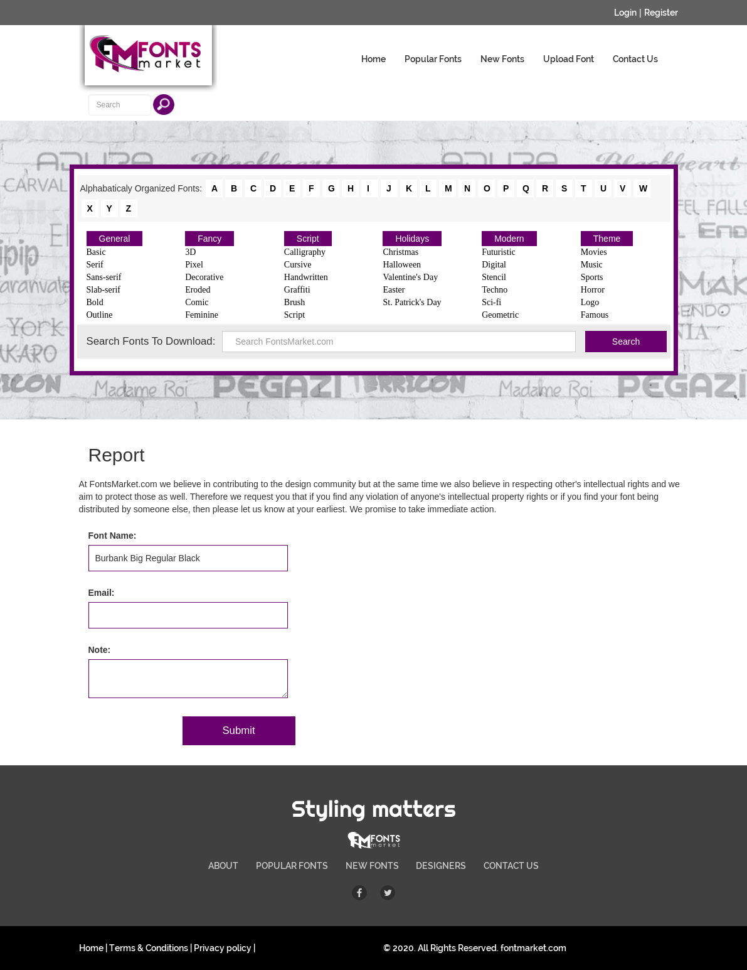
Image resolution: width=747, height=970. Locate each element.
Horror (593, 289)
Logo (590, 302)
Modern (509, 239)
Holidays (412, 239)
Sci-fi (491, 302)
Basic (96, 252)
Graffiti (297, 289)
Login (625, 13)
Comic (196, 302)
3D (190, 252)
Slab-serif (103, 289)
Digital (494, 264)
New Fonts (502, 59)
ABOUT (223, 866)
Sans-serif (104, 277)
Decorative (204, 277)
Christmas (400, 252)
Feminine (201, 315)
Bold (95, 302)
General (114, 239)
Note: (99, 650)
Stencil (494, 277)
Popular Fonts (433, 59)
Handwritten (306, 277)
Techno (494, 289)
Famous (594, 315)
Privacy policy (223, 948)
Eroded (197, 289)
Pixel (194, 264)
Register (661, 13)
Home (373, 59)
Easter (394, 289)
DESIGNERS (441, 866)
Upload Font (568, 59)
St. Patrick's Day (412, 302)
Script (308, 239)
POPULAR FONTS (292, 866)
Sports (592, 277)
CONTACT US (511, 866)
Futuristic (499, 252)
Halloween (402, 264)
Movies (594, 252)
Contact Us (635, 59)
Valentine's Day (410, 277)
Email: (101, 593)
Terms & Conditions (148, 948)
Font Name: (112, 536)
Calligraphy (305, 252)
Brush (294, 302)
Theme (607, 239)
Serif (95, 264)
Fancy (209, 239)
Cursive (298, 264)
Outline (100, 315)
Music (592, 264)
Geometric (500, 315)
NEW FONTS (372, 866)
